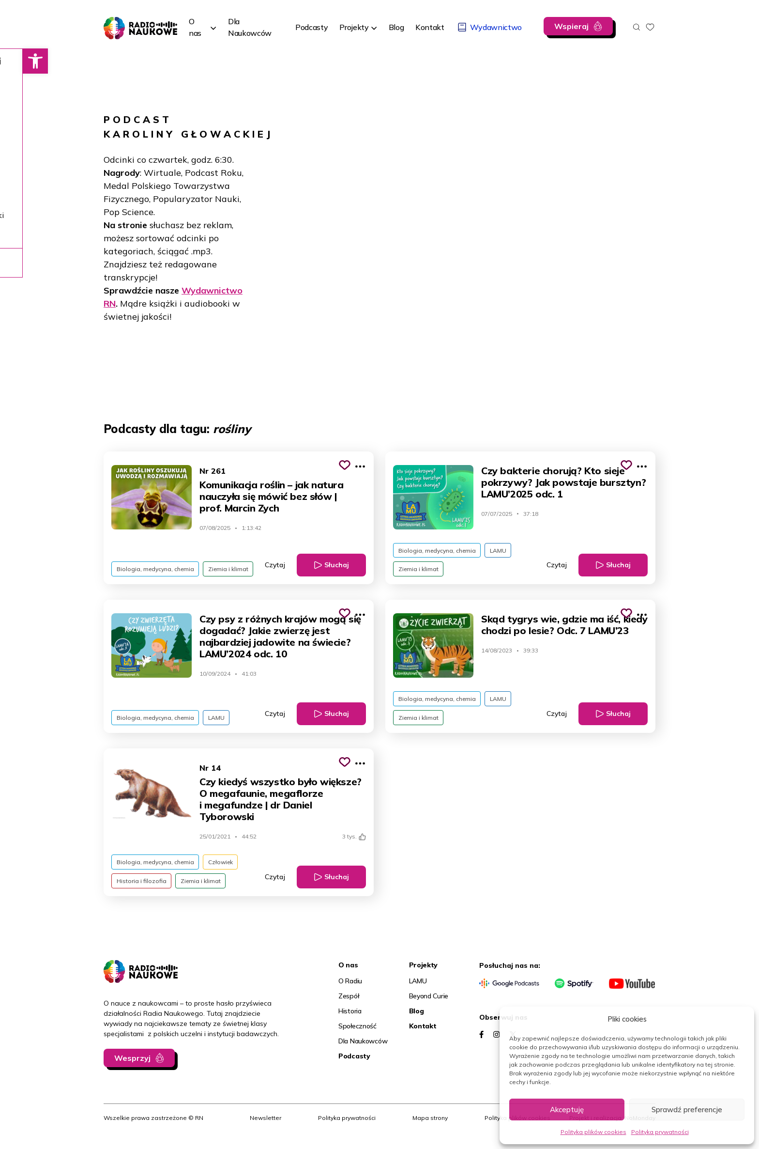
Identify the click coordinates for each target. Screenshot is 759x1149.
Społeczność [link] (357, 1033)
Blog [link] (416, 1018)
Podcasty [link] (354, 1063)
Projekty (353, 27)
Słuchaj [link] (336, 567)
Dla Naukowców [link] (362, 1048)
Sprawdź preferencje (687, 1109)
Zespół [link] (348, 1003)
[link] (12, 61)
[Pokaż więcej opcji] (360, 466)
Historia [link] (350, 1018)
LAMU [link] (501, 551)
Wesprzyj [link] (132, 1065)
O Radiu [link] (350, 988)
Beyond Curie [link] (429, 1003)
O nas (195, 27)
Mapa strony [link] (430, 1125)
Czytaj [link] (275, 567)
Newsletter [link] (265, 1125)
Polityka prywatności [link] (660, 1131)
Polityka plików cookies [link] (593, 1131)
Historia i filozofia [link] (142, 887)
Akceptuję (567, 1109)
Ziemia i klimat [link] (232, 570)
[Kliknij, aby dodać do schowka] (344, 465)
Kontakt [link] (423, 1033)
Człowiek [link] (224, 867)
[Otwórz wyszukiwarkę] (636, 27)
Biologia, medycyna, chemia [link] (156, 570)
